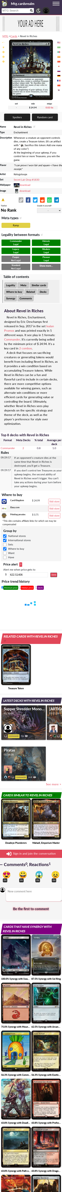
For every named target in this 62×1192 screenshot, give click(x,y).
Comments (25, 298)
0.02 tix (49, 107)
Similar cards (38, 285)
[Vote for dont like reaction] (55, 874)
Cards (13, 36)
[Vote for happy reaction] (22, 874)
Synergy (10, 298)
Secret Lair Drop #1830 (26, 179)
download (25, 184)
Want (11, 552)
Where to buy (14, 291)
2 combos (25, 348)
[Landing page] (4, 3)
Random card (45, 117)
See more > (53, 784)
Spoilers (17, 117)
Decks (43, 291)
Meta (23, 285)
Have (11, 557)
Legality (10, 285)
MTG (5, 36)
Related (30, 291)
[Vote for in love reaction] (6, 874)
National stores (17, 535)
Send (53, 575)
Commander (12, 339)
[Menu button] (56, 6)
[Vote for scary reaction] (39, 874)
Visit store (54, 501)
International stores (19, 540)
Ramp (16, 225)
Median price (27, 587)
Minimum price (10, 587)
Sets (10, 544)
